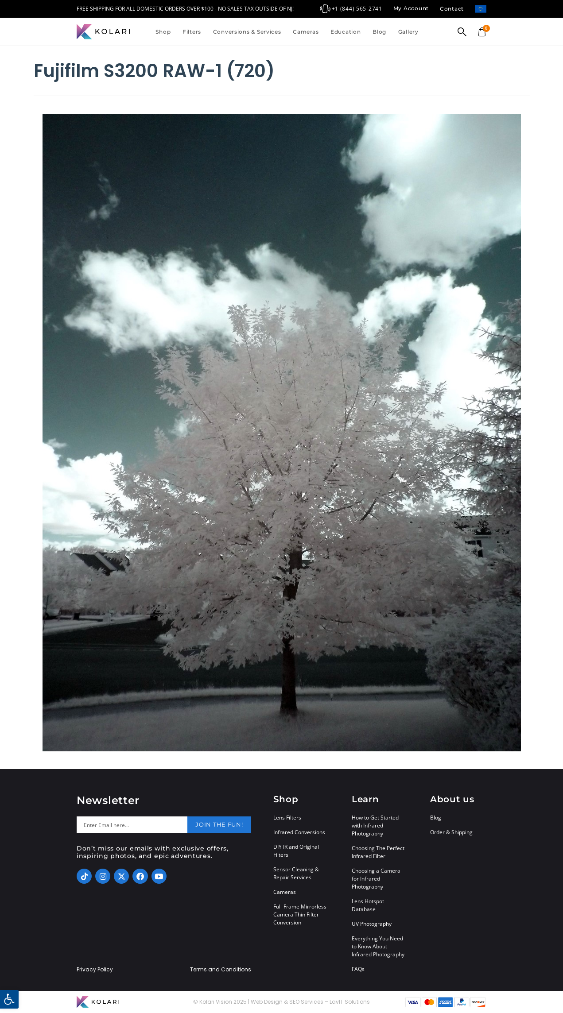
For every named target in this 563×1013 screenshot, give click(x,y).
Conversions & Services (247, 31)
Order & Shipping (451, 832)
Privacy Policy (95, 969)
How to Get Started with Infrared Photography (375, 825)
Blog (379, 31)
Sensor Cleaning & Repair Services (296, 873)
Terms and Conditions (220, 969)
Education (345, 31)
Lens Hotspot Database (368, 905)
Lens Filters (287, 817)
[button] (9, 999)
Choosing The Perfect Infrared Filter (378, 852)
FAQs (358, 969)
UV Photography (372, 924)
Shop (163, 31)
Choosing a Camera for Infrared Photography (376, 878)
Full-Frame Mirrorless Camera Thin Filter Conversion (299, 914)
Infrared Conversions (299, 832)
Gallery (408, 31)
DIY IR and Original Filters (296, 850)
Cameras (305, 31)
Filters (191, 31)
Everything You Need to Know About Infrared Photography (378, 946)
